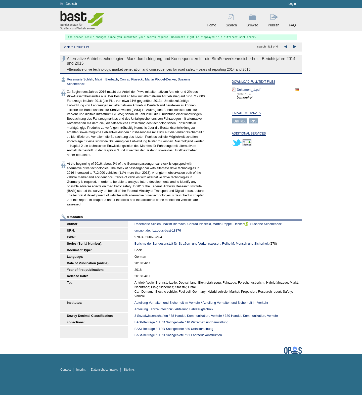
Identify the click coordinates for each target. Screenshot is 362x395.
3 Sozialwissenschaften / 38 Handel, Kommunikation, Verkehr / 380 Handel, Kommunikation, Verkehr (206, 316)
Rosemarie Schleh (80, 79)
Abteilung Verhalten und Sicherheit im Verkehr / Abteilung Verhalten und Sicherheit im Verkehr (201, 302)
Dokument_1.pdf (248, 90)
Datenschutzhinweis (104, 369)
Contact (65, 369)
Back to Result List (76, 47)
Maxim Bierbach (106, 79)
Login (292, 4)
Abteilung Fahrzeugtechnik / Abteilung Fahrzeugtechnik (173, 309)
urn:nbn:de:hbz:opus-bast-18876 (157, 230)
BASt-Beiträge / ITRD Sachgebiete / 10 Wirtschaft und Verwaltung (181, 322)
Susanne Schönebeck (266, 224)
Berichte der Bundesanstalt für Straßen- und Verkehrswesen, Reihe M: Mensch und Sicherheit (201, 243)
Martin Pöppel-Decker (160, 79)
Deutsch (71, 4)
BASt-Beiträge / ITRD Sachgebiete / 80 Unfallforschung (173, 329)
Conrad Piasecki (131, 79)
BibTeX (240, 121)
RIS (253, 121)
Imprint (80, 369)
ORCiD (246, 224)
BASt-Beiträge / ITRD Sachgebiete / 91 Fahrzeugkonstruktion (178, 335)
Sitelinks (129, 369)
